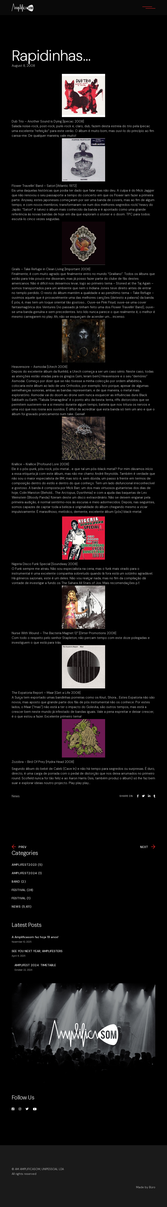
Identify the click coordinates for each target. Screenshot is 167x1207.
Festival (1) (21, 898)
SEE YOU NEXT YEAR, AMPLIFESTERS (37, 951)
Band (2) (19, 881)
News (16, 796)
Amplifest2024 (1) (27, 873)
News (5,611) (21, 906)
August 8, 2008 (23, 66)
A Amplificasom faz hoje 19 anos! (35, 937)
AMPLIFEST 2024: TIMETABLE (35, 965)
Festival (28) (22, 890)
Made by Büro (145, 1187)
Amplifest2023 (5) (27, 865)
